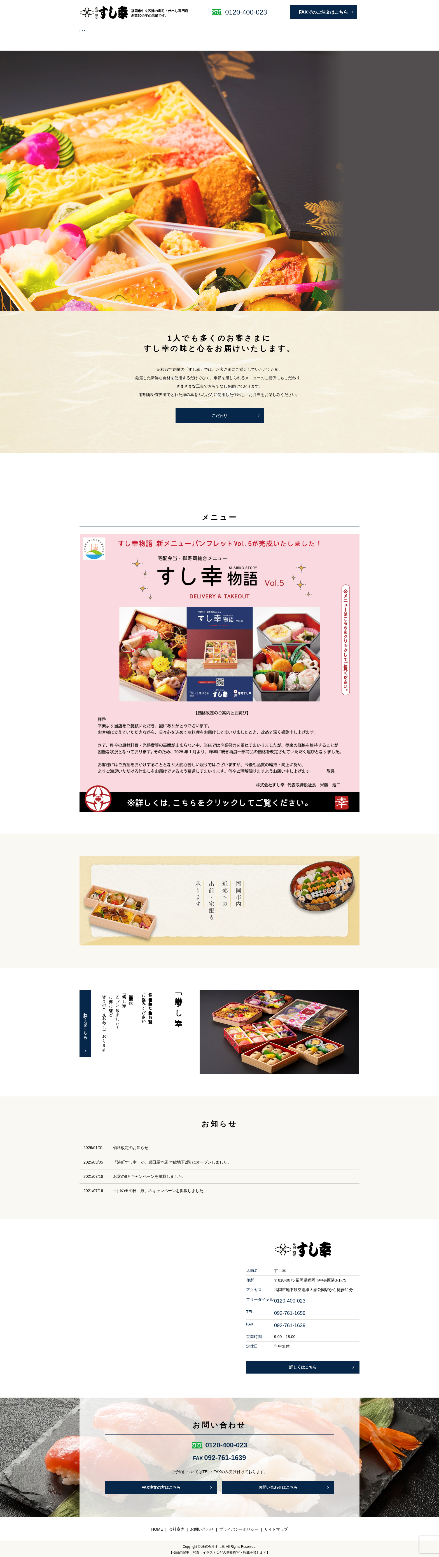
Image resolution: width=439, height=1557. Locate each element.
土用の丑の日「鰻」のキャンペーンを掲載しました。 (160, 1187)
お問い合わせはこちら (278, 1484)
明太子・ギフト (254, 28)
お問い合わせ (342, 28)
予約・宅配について (183, 28)
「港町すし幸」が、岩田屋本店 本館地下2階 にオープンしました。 (172, 1158)
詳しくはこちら (88, 1020)
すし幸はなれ (220, 28)
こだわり (111, 28)
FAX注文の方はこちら (161, 1484)
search (86, 37)
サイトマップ (276, 1527)
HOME (89, 28)
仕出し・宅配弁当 (142, 28)
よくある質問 (311, 28)
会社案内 (283, 28)
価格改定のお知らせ (130, 1144)
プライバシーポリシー (238, 1527)
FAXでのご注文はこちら (323, 12)
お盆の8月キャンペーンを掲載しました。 (149, 1173)
